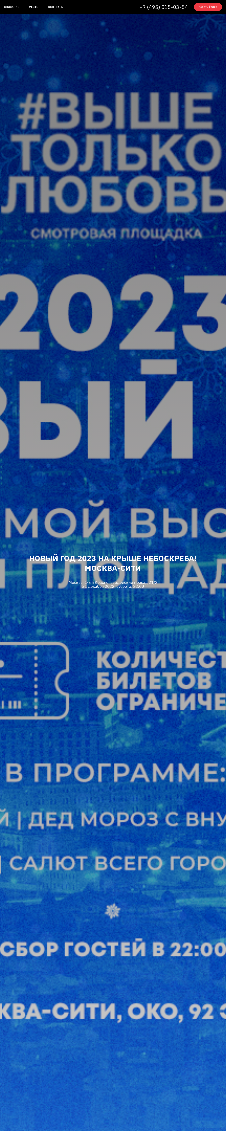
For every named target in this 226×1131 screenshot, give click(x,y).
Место (33, 7)
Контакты (55, 7)
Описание (11, 7)
